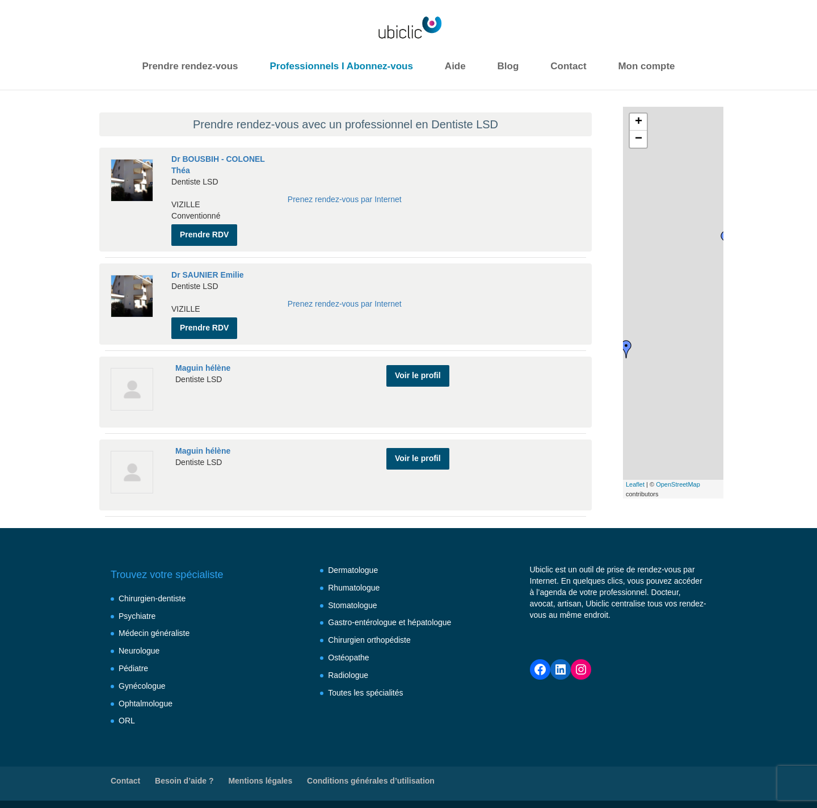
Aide (455, 66)
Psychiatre (137, 612)
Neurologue (139, 646)
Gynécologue (142, 681)
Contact (568, 66)
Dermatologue (353, 566)
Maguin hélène (202, 362)
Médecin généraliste (154, 629)
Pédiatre (133, 664)
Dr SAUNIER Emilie (207, 272)
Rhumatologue (354, 583)
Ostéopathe (348, 653)
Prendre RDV (204, 231)
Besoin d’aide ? (184, 776)
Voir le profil (418, 366)
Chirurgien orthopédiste (369, 635)
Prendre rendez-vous (190, 66)
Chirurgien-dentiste (152, 594)
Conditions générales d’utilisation (371, 776)
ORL (127, 716)
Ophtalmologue (145, 699)
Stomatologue (352, 601)
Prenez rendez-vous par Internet (345, 198)
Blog (508, 66)
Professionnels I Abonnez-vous (341, 66)
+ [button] (638, 122)
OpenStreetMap (678, 484)
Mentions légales (260, 776)
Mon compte (646, 66)
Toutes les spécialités (365, 688)
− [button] (638, 139)
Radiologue (348, 671)
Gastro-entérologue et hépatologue (389, 618)
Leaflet (635, 484)
